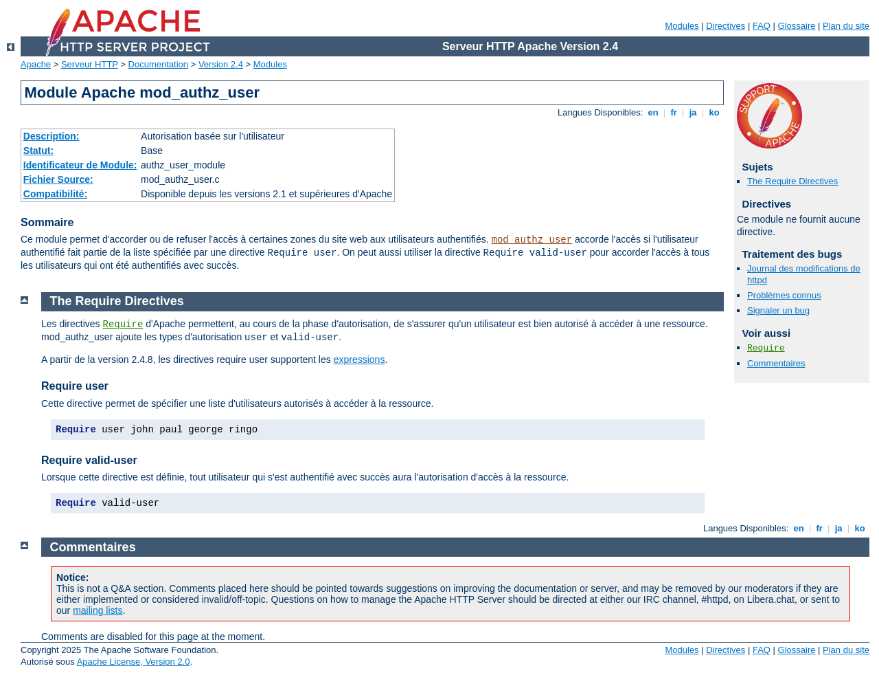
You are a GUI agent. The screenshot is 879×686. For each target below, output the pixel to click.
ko (714, 112)
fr (674, 112)
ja (693, 112)
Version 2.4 (220, 64)
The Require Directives (792, 181)
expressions (359, 359)
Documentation (158, 64)
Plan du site (846, 26)
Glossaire (797, 26)
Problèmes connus (784, 295)
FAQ (761, 26)
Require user (75, 386)
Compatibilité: (55, 193)
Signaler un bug (778, 310)
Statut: (38, 150)
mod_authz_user (532, 239)
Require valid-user (89, 460)
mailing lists (97, 610)
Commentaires (776, 363)
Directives (725, 26)
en (653, 112)
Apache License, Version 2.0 (133, 661)
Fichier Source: (58, 179)
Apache (36, 64)
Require (766, 348)
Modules (681, 26)
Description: (51, 136)
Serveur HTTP (89, 64)
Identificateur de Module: (80, 164)
